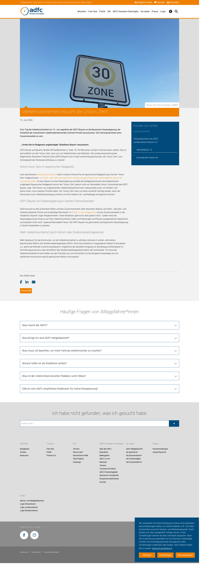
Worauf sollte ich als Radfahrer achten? (44, 363)
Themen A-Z (51, 455)
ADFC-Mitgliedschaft (134, 449)
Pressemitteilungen (160, 449)
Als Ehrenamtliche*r (134, 455)
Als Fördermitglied (133, 459)
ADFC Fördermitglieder (109, 472)
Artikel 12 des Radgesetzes (84, 212)
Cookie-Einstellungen (52, 552)
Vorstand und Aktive (108, 469)
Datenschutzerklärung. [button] (162, 548)
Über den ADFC (106, 449)
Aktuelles (81, 11)
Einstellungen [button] (165, 555)
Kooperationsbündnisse (109, 479)
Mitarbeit (103, 462)
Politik (102, 11)
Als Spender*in (132, 452)
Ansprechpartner (159, 452)
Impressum (24, 552)
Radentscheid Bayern (46, 174)
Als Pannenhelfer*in (134, 462)
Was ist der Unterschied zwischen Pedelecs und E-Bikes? (54, 376)
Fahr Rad (92, 11)
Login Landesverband (28, 507)
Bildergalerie (104, 455)
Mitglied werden (143, 2)
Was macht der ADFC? (34, 325)
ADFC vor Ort (105, 459)
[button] (22, 282)
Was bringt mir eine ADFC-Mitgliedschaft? (45, 337)
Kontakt (103, 482)
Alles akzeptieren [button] (185, 555)
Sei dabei (145, 11)
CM (109, 11)
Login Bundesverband (29, 511)
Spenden (159, 2)
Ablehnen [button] (147, 555)
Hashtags (77, 462)
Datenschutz (36, 552)
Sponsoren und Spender (109, 475)
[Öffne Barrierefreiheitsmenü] (170, 11)
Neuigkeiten (24, 449)
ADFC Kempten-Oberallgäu (126, 11)
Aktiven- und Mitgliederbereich (32, 501)
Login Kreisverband (27, 504)
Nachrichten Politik (80, 455)
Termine (23, 452)
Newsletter (173, 2)
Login (163, 11)
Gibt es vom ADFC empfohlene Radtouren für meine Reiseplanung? (60, 388)
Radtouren (24, 455)
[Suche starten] (174, 423)
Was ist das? (78, 452)
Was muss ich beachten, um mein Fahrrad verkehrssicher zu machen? (62, 350)
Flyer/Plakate (78, 459)
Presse (155, 11)
